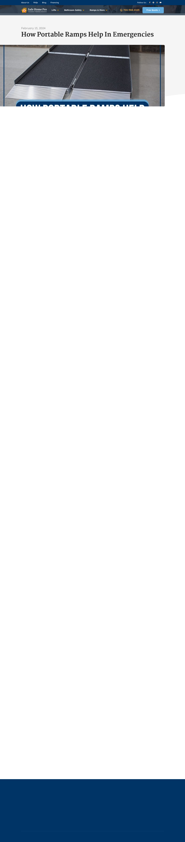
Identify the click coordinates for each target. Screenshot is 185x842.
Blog (44, 2)
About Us (25, 2)
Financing (54, 2)
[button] (55, 10)
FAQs (35, 2)
